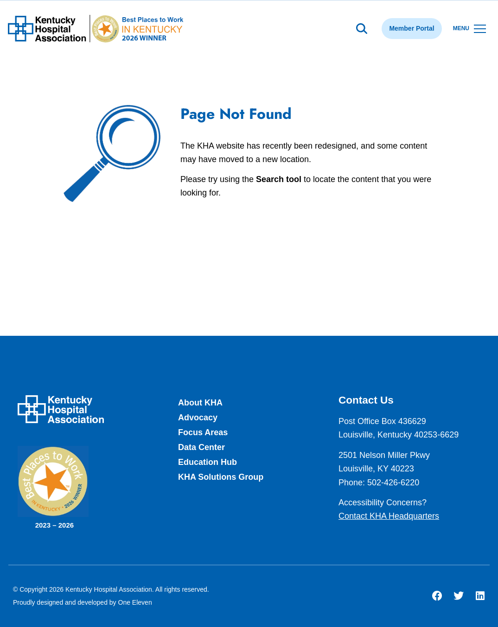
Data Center (201, 447)
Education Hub (207, 462)
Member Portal (411, 28)
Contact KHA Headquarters (388, 516)
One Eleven (135, 602)
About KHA (200, 402)
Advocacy (197, 417)
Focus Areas (203, 432)
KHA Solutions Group (220, 477)
